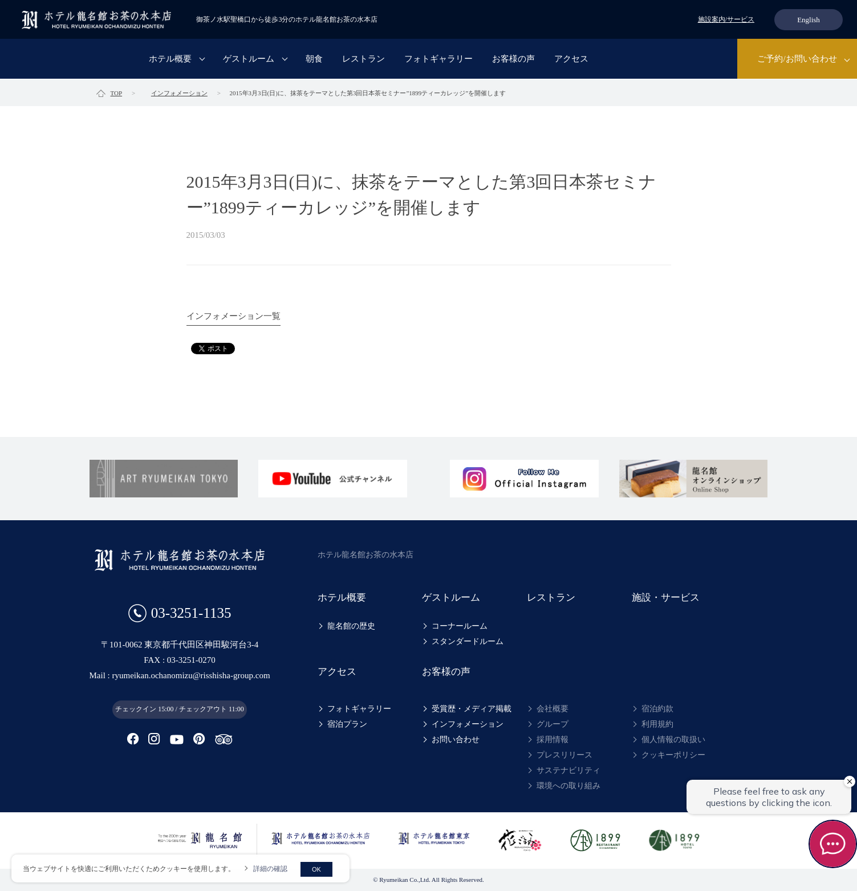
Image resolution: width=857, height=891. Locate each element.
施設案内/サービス (726, 19)
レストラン (363, 59)
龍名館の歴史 (351, 626)
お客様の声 (513, 59)
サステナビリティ (568, 770)
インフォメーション (467, 724)
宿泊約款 (657, 708)
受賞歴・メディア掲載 (471, 708)
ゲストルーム (248, 59)
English (808, 19)
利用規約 (657, 724)
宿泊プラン (347, 724)
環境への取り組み (568, 785)
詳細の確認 (270, 869)
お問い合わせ (456, 739)
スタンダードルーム (467, 641)
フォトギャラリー (438, 59)
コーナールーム (460, 626)
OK (316, 869)
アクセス (571, 59)
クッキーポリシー (673, 755)
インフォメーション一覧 (233, 316)
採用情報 (552, 739)
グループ (552, 724)
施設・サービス (666, 597)
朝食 (314, 59)
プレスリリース (564, 755)
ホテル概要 (170, 59)
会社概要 (552, 708)
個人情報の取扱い (673, 739)
